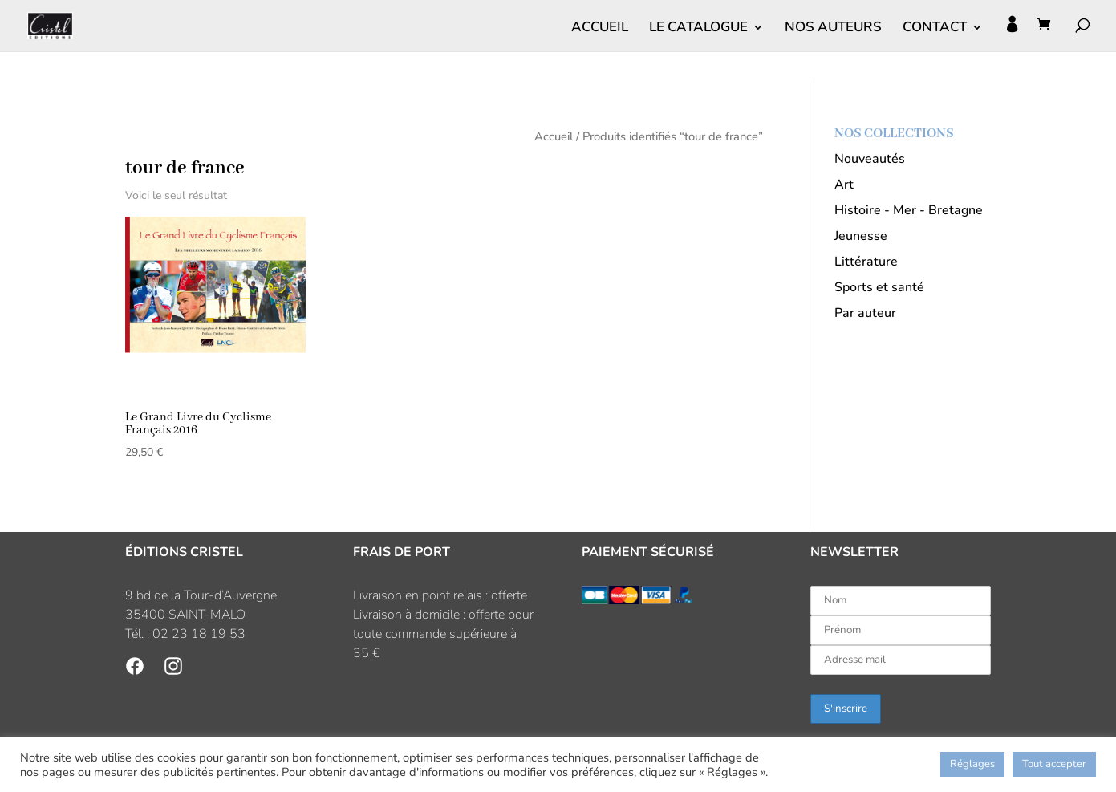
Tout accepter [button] (1054, 764)
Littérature (866, 261)
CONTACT (935, 29)
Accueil (553, 136)
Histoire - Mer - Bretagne (908, 210)
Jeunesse (860, 236)
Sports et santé (879, 287)
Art (844, 184)
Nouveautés (869, 159)
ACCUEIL (599, 29)
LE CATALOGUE (698, 29)
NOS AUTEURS (833, 29)
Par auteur (865, 313)
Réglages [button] (972, 764)
